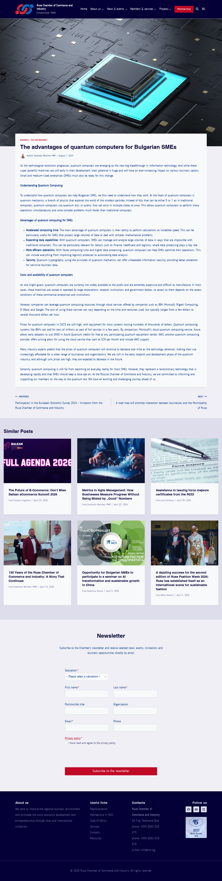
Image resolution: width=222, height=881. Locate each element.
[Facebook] (188, 809)
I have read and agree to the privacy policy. (92, 743)
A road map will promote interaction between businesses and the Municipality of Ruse (160, 402)
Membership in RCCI (101, 815)
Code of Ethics (98, 821)
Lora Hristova (167, 500)
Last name (120, 687)
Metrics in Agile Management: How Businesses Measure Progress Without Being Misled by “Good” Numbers (110, 494)
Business (24, 140)
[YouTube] (196, 809)
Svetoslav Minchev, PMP (45, 156)
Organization (120, 704)
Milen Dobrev (167, 595)
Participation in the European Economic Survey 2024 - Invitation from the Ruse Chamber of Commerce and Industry (61, 402)
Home (83, 9)
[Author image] (23, 156)
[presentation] (37, 460)
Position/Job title (74, 704)
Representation (98, 809)
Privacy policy (72, 738)
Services (94, 826)
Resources (96, 838)
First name (72, 687)
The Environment (39, 140)
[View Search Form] (197, 9)
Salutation (71, 670)
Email (69, 721)
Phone (117, 721)
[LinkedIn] (204, 809)
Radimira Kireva (95, 591)
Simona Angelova (22, 500)
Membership (184, 9)
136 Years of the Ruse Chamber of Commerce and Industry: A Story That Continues (36, 577)
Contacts (95, 832)
